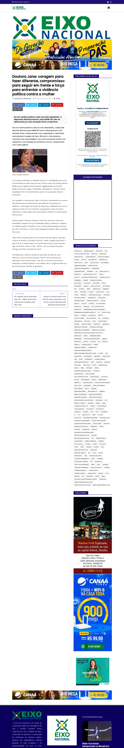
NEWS (58, 98)
